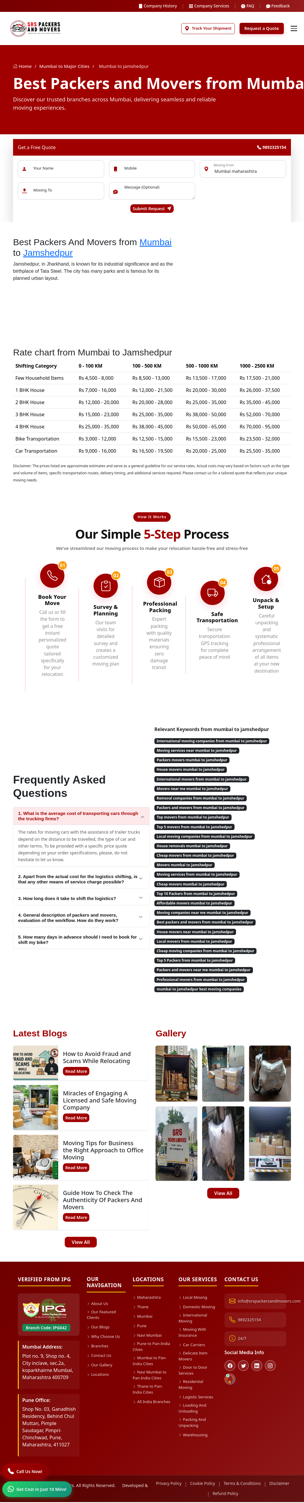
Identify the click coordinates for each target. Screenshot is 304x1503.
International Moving (193, 1326)
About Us (98, 1304)
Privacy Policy (178, 1485)
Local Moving (193, 1298)
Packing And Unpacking (193, 1436)
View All (81, 1243)
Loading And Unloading (193, 1421)
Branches (98, 1348)
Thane (141, 1308)
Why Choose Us (104, 1338)
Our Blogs (99, 1329)
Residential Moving (191, 1396)
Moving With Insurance (193, 1341)
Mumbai (156, 243)
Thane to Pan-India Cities (149, 1394)
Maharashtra (148, 1298)
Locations (98, 1376)
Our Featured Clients (102, 1316)
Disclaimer (204, 1495)
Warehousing (194, 1449)
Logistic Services (197, 1409)
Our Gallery (100, 1367)
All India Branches (143, 1410)
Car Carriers (192, 1354)
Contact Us (100, 1357)
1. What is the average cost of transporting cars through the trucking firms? (78, 817)
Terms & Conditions (255, 1485)
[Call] (25, 1471)
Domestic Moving (190, 1310)
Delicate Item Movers (194, 1366)
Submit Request (152, 209)
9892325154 (271, 148)
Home (23, 67)
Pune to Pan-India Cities (148, 1348)
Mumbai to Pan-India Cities (151, 1364)
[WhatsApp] (37, 1489)
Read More (76, 1072)
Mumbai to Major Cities (64, 67)
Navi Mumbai (148, 1336)
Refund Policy (237, 1495)
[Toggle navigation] (293, 29)
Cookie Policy (214, 1485)
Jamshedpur (48, 254)
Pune (140, 1327)
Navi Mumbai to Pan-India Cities (151, 1379)
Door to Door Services (193, 1381)
